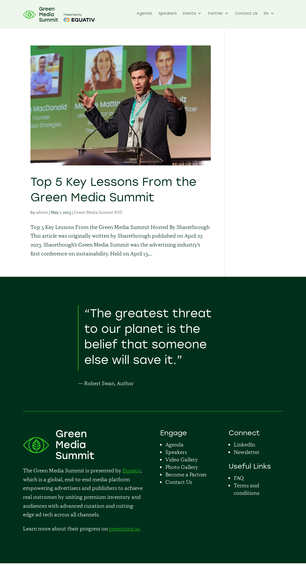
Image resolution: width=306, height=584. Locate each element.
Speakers (167, 14)
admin (42, 212)
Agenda (144, 14)
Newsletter (246, 452)
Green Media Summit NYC (98, 212)
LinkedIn (244, 444)
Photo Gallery (181, 467)
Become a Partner (186, 474)
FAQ (239, 478)
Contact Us (246, 14)
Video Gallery (181, 459)
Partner (215, 14)
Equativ (132, 470)
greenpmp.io (124, 528)
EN (266, 14)
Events (189, 14)
